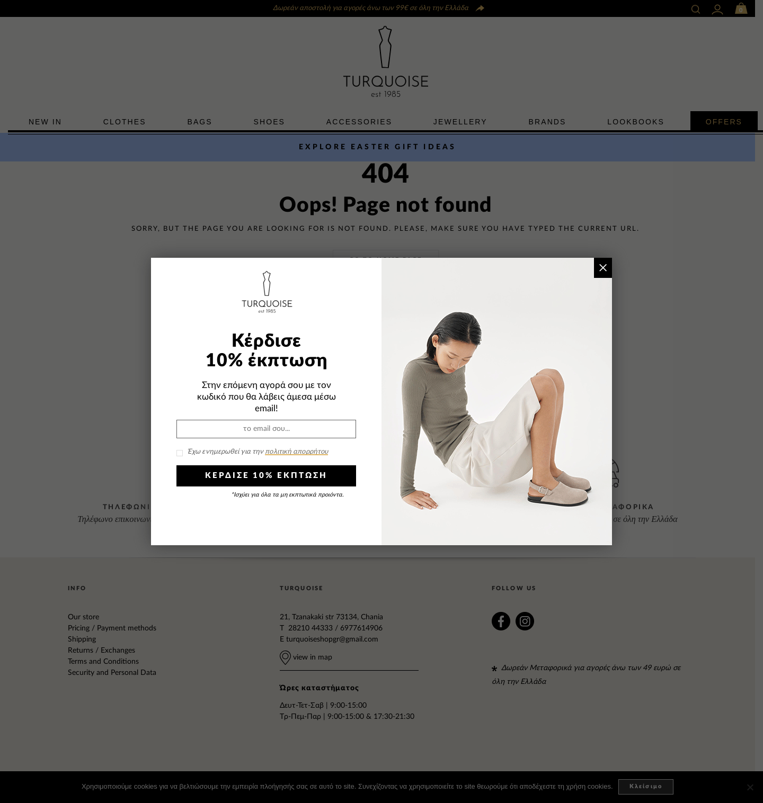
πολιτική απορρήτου (296, 451)
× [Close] (603, 267)
